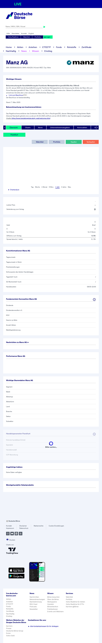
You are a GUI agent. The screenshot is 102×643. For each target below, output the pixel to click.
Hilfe (8, 33)
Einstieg (48, 51)
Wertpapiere (52, 602)
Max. (69, 187)
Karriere (9, 626)
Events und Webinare (55, 611)
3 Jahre (63, 187)
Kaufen (74, 142)
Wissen (35, 51)
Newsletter (15, 33)
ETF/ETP (46, 47)
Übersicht (14, 127)
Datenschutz (23, 528)
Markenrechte (38, 526)
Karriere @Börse (72, 606)
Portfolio (38, 37)
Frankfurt (14, 134)
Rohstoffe (71, 47)
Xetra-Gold (10, 635)
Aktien (20, 47)
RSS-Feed (33, 604)
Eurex (8, 633)
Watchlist (26, 37)
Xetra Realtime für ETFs (75, 604)
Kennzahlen (82, 127)
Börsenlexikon (52, 606)
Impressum (10, 528)
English (31, 33)
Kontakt (24, 33)
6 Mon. (51, 187)
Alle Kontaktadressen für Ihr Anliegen (43, 626)
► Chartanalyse (13, 190)
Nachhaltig (11, 51)
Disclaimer (23, 526)
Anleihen (33, 47)
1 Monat (44, 187)
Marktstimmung (36, 602)
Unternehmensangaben (60, 127)
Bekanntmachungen (37, 599)
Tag (32, 187)
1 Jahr (57, 187)
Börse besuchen (53, 597)
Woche (37, 187)
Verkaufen (91, 142)
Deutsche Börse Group (14, 631)
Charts (28, 127)
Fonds (59, 47)
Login (47, 37)
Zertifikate (86, 47)
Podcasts (33, 606)
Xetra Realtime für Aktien (75, 602)
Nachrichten (34, 597)
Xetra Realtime (13, 37)
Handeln (50, 604)
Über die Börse (53, 599)
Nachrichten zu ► (17, 342)
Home (9, 47)
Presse (8, 628)
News (24, 51)
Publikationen (52, 609)
